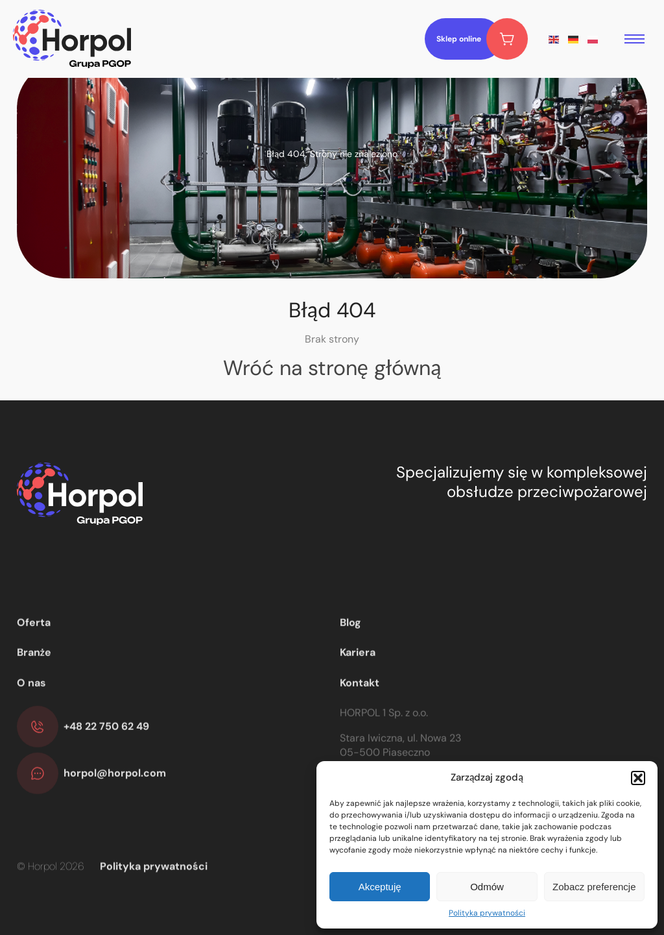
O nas (31, 718)
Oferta (34, 659)
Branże (34, 689)
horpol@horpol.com (115, 809)
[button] (638, 777)
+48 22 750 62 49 (106, 763)
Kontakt (359, 718)
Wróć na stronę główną (332, 368)
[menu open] (634, 39)
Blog (350, 659)
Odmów (487, 886)
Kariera (357, 689)
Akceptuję (380, 886)
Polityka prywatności (487, 913)
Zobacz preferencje (593, 886)
